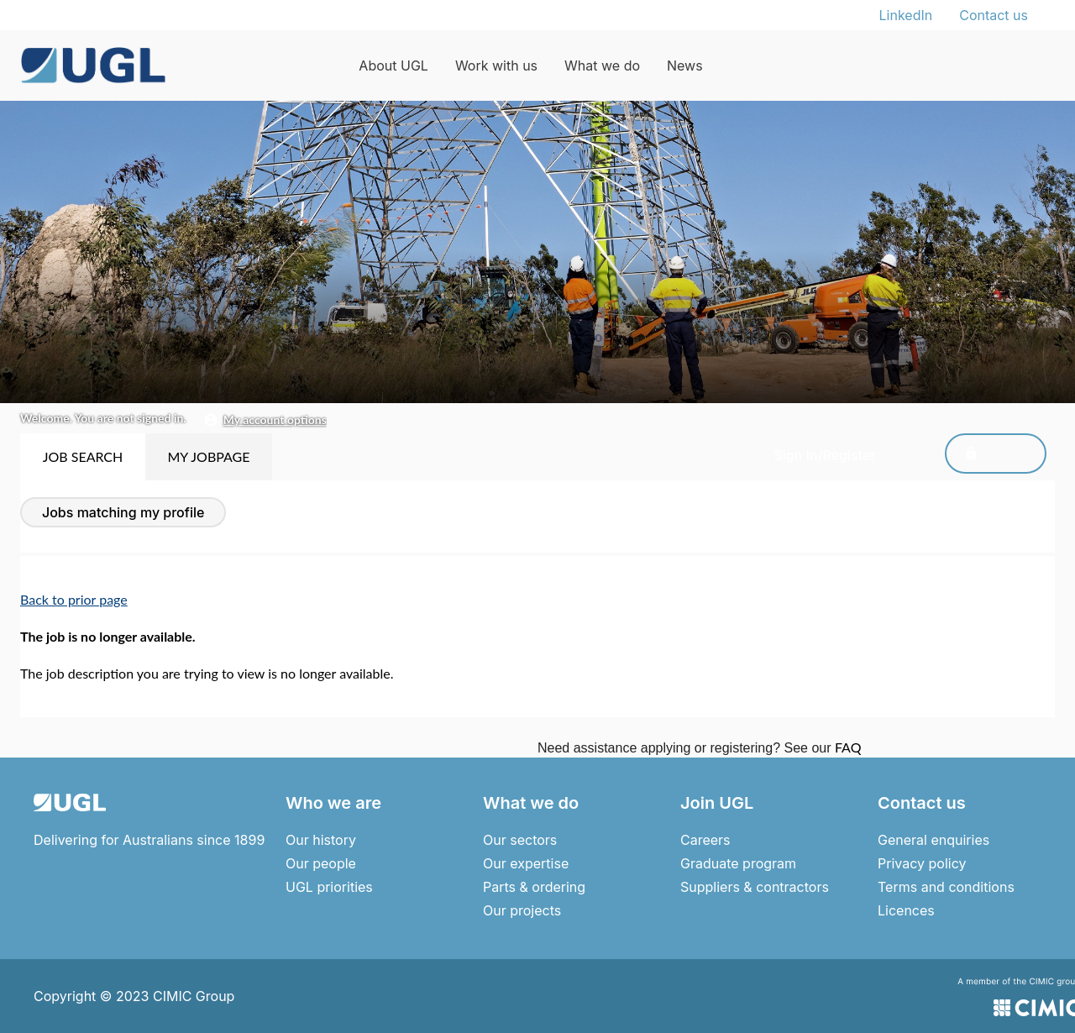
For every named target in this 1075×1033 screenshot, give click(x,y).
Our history (321, 839)
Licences (906, 910)
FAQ (848, 747)
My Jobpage (208, 456)
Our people (321, 863)
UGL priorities (329, 886)
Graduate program (738, 863)
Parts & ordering (534, 886)
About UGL (393, 65)
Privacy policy (922, 863)
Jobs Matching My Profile (123, 512)
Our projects (522, 910)
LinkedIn (906, 15)
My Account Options (275, 419)
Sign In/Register (973, 455)
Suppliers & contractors (754, 886)
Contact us (993, 15)
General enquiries (933, 839)
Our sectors (520, 839)
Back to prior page (74, 599)
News (685, 65)
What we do (602, 65)
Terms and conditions (946, 886)
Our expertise (526, 863)
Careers (705, 839)
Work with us (496, 65)
